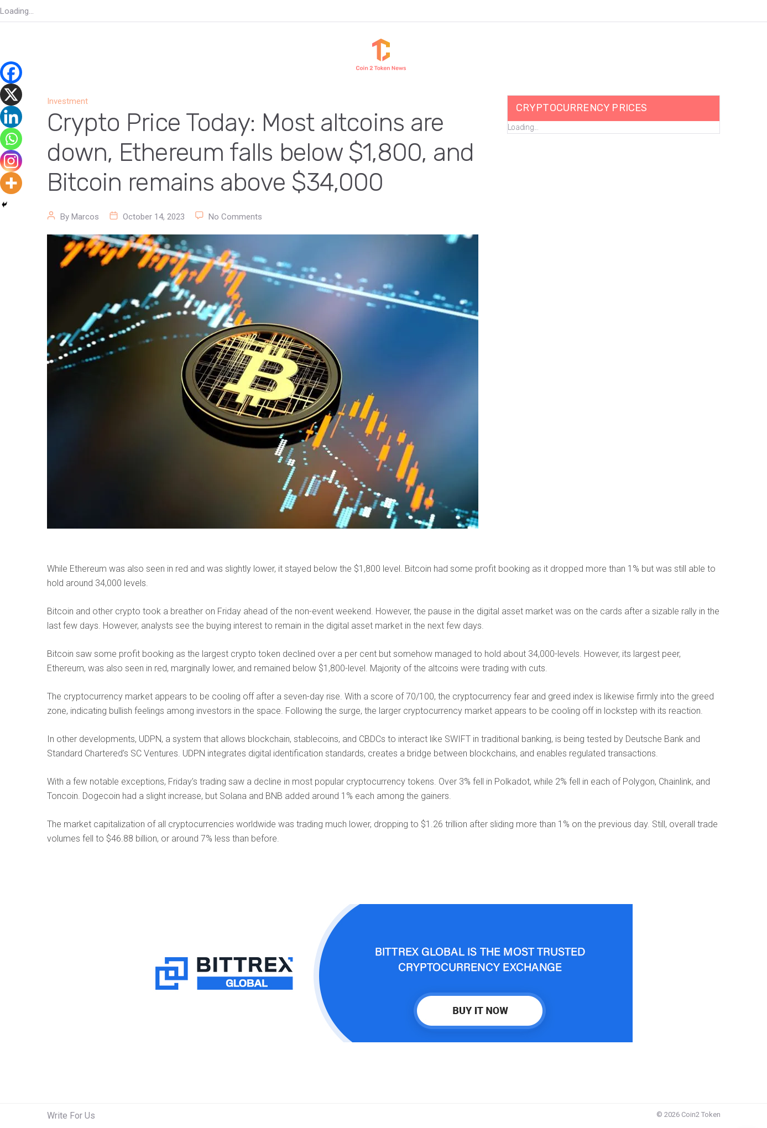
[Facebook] (11, 72)
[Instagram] (11, 161)
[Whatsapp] (11, 139)
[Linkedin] (11, 117)
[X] (11, 94)
